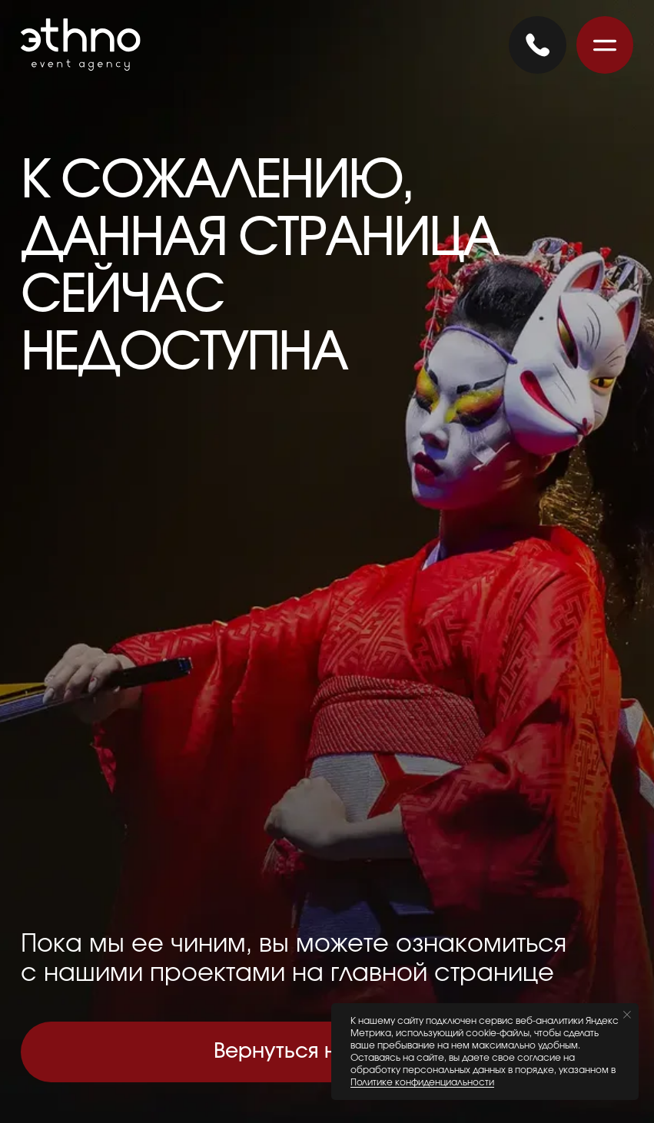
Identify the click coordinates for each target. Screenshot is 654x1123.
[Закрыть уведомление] (627, 1014)
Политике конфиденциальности (422, 1082)
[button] (604, 44)
